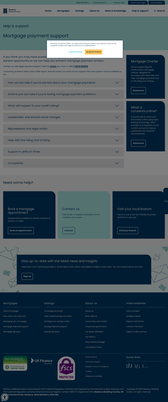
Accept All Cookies (93, 52)
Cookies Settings (76, 52)
